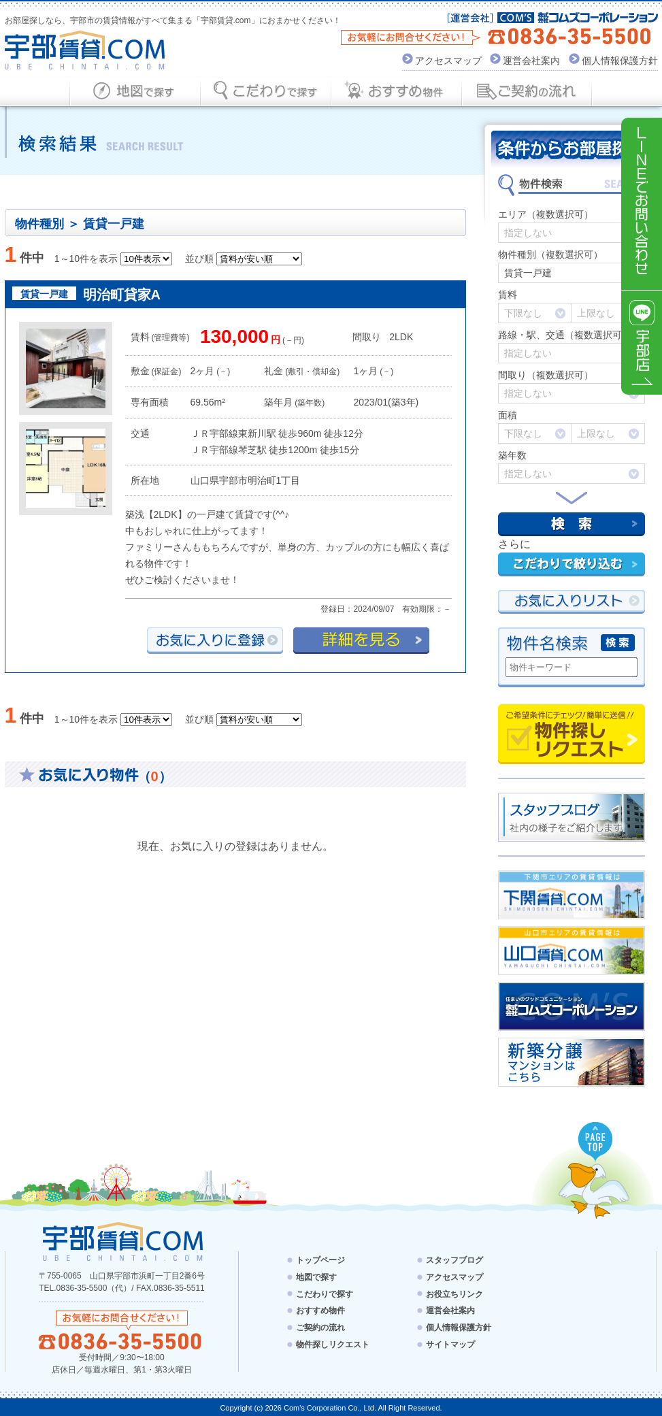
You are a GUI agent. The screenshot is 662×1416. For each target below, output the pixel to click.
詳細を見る (361, 640)
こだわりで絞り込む (571, 564)
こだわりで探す (324, 1293)
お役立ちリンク (454, 1293)
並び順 (199, 258)
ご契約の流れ (320, 1327)
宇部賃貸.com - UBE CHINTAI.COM (122, 1241)
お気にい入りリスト (571, 602)
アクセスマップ (448, 60)
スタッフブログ (454, 1260)
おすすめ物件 (320, 1310)
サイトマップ (450, 1344)
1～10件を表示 (86, 258)
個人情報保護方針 (620, 60)
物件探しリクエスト (571, 734)
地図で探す (316, 1277)
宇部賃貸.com (85, 50)
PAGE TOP (596, 1142)
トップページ (320, 1260)
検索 (571, 524)
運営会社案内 (531, 60)
